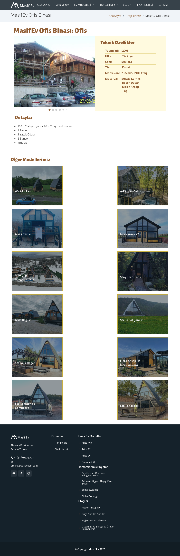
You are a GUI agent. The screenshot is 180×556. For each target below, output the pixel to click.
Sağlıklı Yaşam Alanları (94, 520)
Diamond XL (88, 462)
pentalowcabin (90, 490)
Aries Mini (87, 443)
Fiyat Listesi (145, 4)
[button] (50, 110)
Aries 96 (86, 455)
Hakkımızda (62, 4)
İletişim (163, 4)
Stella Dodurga (90, 496)
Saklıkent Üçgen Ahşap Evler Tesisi (97, 482)
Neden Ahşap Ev (91, 507)
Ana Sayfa (43, 4)
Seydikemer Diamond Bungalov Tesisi (93, 474)
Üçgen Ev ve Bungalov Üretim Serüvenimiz (98, 527)
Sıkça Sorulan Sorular (93, 514)
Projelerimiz (133, 16)
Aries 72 (86, 449)
